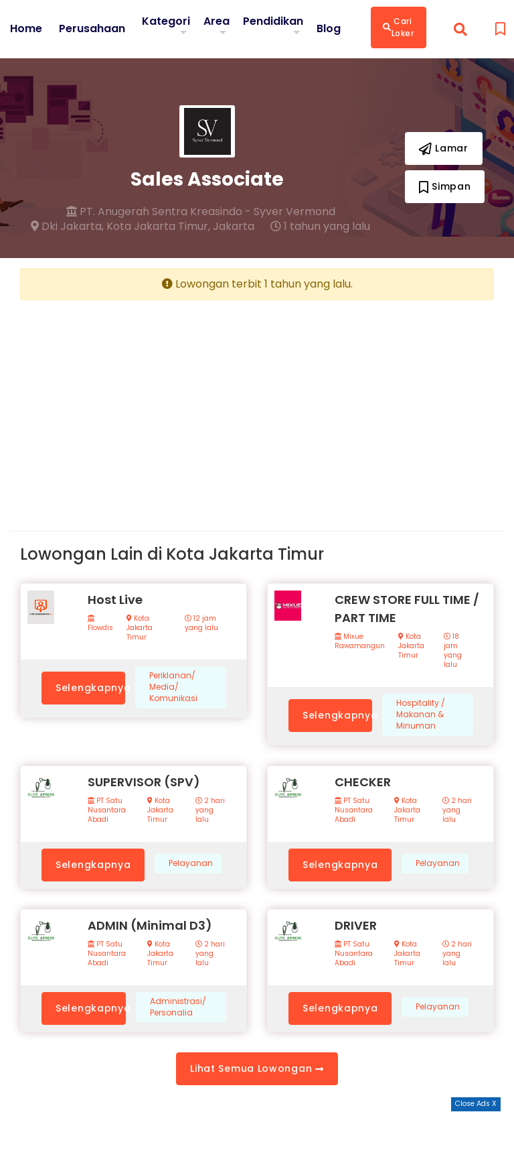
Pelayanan (191, 863)
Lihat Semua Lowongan (256, 1068)
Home (26, 28)
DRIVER (356, 925)
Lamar (443, 148)
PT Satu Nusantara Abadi (107, 810)
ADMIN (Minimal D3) (150, 925)
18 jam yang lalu (453, 651)
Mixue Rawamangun (360, 641)
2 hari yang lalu (210, 810)
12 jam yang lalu (201, 623)
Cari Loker (398, 27)
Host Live (115, 599)
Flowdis (100, 624)
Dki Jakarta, (67, 226)
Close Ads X (476, 1104)
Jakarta (233, 226)
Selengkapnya (90, 687)
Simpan (445, 186)
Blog (329, 28)
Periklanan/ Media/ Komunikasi (173, 687)
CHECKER (363, 782)
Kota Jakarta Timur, (158, 226)
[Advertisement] (133, 405)
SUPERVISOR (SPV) (144, 782)
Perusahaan (92, 28)
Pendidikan (273, 21)
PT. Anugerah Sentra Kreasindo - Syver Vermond (200, 211)
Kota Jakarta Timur (139, 628)
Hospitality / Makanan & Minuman (420, 714)
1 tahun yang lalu (320, 226)
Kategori (166, 21)
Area (216, 21)
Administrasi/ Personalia (178, 1007)
